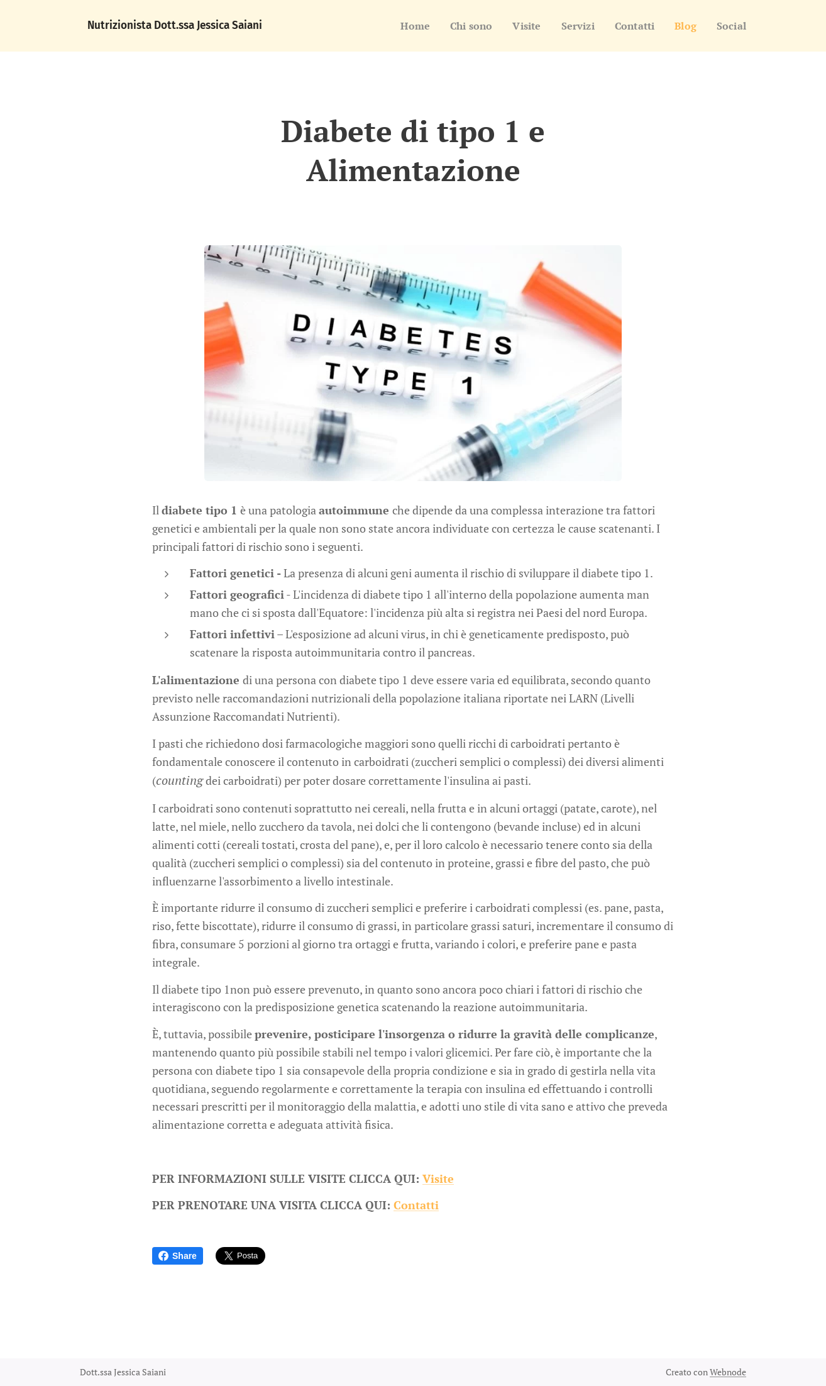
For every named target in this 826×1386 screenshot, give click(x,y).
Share (177, 1256)
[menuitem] (403, 26)
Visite (438, 1177)
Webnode (728, 1372)
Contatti (416, 1204)
